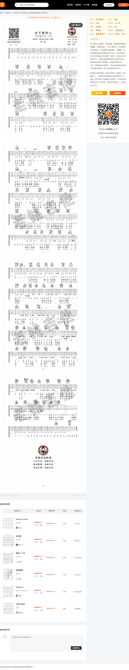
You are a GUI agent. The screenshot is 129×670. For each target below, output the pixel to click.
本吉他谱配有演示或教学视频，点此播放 (43, 17)
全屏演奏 (117, 93)
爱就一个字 (20, 553)
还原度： (111, 34)
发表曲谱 (109, 5)
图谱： (110, 27)
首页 (1, 13)
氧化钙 (21, 613)
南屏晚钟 (19, 570)
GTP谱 (86, 5)
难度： (92, 34)
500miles (19, 587)
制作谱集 (99, 93)
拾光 (20, 528)
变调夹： (111, 23)
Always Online (22, 519)
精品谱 (70, 5)
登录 (123, 5)
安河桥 (18, 536)
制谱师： (111, 30)
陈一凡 (21, 545)
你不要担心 (100, 19)
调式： (92, 23)
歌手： (110, 19)
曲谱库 (78, 5)
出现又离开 (20, 604)
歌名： (92, 19)
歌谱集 (94, 5)
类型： (92, 30)
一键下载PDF (76, 25)
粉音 (20, 562)
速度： (92, 27)
